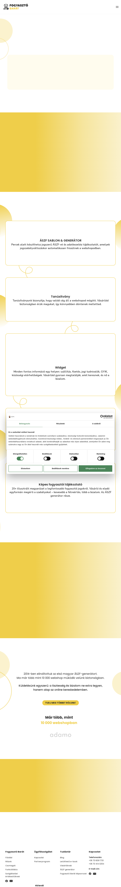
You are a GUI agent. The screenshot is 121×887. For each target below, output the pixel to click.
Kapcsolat (39, 857)
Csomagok (10, 865)
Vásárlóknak (66, 865)
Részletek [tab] (60, 424)
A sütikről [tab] (96, 424)
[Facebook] (6, 880)
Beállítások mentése (60, 468)
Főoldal (8, 857)
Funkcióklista (11, 869)
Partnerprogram (42, 861)
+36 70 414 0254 (96, 863)
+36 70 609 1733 (96, 860)
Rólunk (8, 861)
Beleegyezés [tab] (24, 424)
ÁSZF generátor (67, 869)
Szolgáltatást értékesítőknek (12, 875)
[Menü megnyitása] (117, 7)
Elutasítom (25, 468)
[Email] (11, 880)
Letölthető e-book (68, 861)
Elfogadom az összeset (95, 468)
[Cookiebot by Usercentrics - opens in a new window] (102, 417)
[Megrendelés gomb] (60, 702)
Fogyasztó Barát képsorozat (73, 873)
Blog (62, 857)
